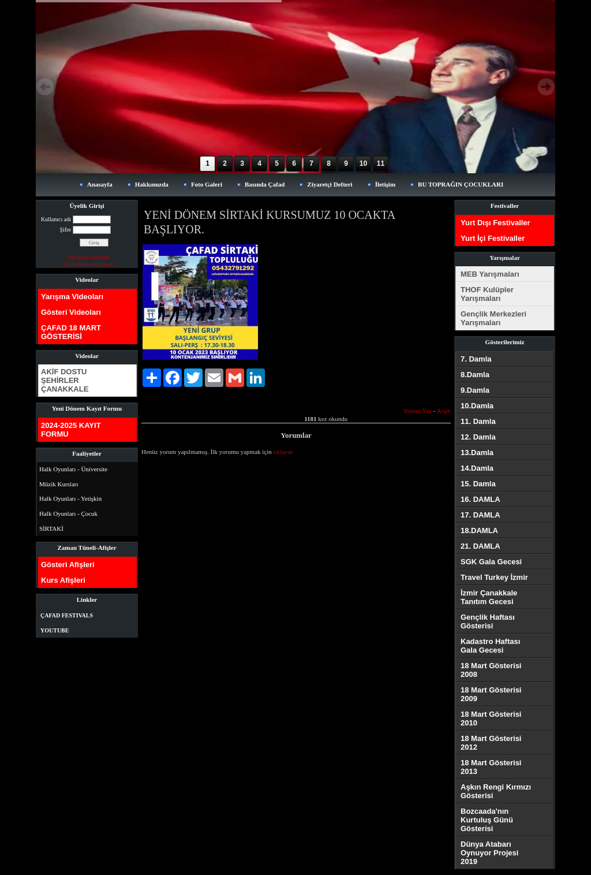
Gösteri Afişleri (68, 564)
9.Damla (475, 390)
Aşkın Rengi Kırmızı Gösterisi (496, 791)
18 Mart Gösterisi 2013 (491, 767)
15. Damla (478, 483)
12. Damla (478, 437)
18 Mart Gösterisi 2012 (491, 742)
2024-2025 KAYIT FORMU (71, 429)
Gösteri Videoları (71, 312)
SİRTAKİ (51, 528)
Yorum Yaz (417, 410)
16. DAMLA (480, 499)
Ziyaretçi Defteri (329, 184)
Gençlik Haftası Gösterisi (488, 621)
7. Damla (476, 359)
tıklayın (283, 451)
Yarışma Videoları (72, 296)
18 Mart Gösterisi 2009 (491, 694)
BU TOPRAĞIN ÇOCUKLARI (460, 184)
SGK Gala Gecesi (491, 561)
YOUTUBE (54, 630)
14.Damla (477, 468)
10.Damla (477, 405)
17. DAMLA (480, 515)
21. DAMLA (480, 546)
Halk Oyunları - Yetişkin (70, 498)
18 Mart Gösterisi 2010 (491, 718)
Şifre (65, 229)
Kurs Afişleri (63, 580)
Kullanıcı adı (56, 219)
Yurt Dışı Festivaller (495, 222)
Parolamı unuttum (89, 257)
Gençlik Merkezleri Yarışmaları (493, 318)
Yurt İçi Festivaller (493, 238)
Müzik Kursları (58, 484)
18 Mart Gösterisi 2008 (491, 670)
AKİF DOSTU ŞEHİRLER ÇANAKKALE (64, 380)
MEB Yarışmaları (490, 274)
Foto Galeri (206, 184)
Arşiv (444, 410)
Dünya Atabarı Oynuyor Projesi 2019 (489, 853)
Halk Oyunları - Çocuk (68, 513)
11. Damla (478, 421)
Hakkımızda (152, 184)
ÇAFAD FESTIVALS (66, 615)
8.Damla (475, 374)
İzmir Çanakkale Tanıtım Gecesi (489, 597)
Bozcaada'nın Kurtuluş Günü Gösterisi (487, 820)
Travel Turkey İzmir (494, 577)
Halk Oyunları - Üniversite (73, 469)
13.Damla (477, 452)
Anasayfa (100, 184)
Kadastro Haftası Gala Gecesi (490, 645)
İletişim (385, 184)
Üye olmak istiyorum (88, 264)
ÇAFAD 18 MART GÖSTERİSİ (71, 332)
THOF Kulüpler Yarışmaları (487, 294)
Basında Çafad (265, 184)
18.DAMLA (479, 530)
